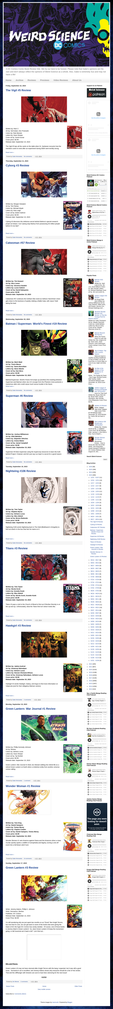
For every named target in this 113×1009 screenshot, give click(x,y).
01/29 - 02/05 (95, 649)
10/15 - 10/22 (95, 508)
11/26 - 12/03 (95, 491)
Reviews (32, 80)
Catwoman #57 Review (20, 242)
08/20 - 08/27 (95, 568)
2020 (90, 669)
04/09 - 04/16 (95, 621)
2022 (90, 664)
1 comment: (27, 780)
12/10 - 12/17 (95, 486)
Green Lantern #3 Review (22, 867)
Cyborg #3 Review (17, 165)
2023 (90, 475)
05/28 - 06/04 (95, 602)
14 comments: (28, 858)
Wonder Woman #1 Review (23, 786)
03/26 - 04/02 (95, 627)
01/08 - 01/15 (95, 657)
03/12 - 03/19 (95, 632)
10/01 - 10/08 (95, 514)
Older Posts (78, 986)
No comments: (28, 156)
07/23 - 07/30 (95, 579)
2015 (90, 683)
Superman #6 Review (19, 395)
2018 (90, 675)
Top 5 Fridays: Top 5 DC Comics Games (100, 352)
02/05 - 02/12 (95, 646)
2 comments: (28, 699)
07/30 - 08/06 (95, 577)
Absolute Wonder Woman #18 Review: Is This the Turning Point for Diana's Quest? (97, 315)
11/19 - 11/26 (95, 494)
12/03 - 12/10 (95, 488)
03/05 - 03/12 (95, 635)
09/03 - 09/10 (95, 563)
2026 (90, 466)
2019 (90, 672)
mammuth (55, 1002)
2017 (90, 678)
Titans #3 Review (17, 548)
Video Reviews (60, 80)
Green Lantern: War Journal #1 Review (30, 708)
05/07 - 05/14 (95, 610)
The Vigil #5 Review (18, 90)
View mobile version (44, 989)
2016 (90, 680)
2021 (90, 667)
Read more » (10, 152)
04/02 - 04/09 (95, 624)
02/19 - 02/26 (95, 641)
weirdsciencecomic (108, 132)
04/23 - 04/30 (95, 616)
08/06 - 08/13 (95, 574)
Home (8, 80)
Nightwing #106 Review (21, 471)
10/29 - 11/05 (95, 502)
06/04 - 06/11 (95, 599)
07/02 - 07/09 (95, 588)
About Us (76, 80)
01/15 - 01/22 (95, 655)
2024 (90, 472)
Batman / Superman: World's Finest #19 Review (36, 323)
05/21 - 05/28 (95, 604)
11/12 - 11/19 (95, 497)
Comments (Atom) (20, 994)
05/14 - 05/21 (95, 607)
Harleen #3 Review (101, 405)
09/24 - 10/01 (95, 516)
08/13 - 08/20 (95, 571)
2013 (90, 689)
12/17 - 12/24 (95, 483)
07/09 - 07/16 (95, 585)
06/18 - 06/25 (95, 593)
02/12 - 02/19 (95, 644)
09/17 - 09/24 (95, 519)
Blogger (69, 1002)
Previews (44, 80)
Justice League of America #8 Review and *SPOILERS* (101, 389)
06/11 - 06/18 (95, 596)
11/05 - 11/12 (95, 500)
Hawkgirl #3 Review (18, 625)
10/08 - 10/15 (95, 511)
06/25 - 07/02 (95, 590)
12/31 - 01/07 (95, 477)
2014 (90, 686)
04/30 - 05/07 (95, 613)
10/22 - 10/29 (95, 505)
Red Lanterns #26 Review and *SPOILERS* (100, 423)
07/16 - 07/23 (95, 582)
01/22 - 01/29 (95, 652)
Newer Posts (10, 986)
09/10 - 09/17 (95, 560)
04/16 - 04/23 (95, 618)
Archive (19, 80)
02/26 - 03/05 (95, 638)
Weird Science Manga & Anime (95, 169)
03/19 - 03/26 (95, 630)
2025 (90, 469)
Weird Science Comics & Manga (95, 132)
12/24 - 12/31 (95, 480)
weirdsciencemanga (107, 169)
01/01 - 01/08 (95, 660)
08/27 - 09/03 (95, 565)
